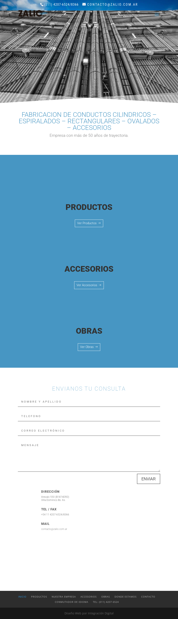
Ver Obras (87, 347)
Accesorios (88, 596)
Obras (105, 596)
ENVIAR (148, 478)
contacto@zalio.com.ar (54, 529)
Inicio (22, 596)
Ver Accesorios (86, 285)
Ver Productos (87, 223)
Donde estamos (126, 596)
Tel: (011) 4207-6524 (106, 601)
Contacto (148, 596)
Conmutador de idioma (71, 601)
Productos (39, 596)
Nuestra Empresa (64, 596)
